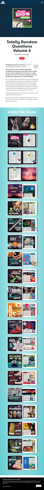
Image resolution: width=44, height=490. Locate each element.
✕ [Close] (42, 479)
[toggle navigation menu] (42, 2)
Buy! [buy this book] (22, 58)
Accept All (39, 485)
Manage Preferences (7, 486)
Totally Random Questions (14, 66)
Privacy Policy (29, 482)
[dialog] (22, 484)
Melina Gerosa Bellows (24, 54)
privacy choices (5, 483)
